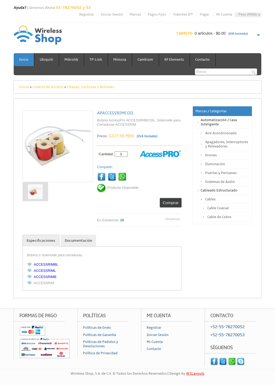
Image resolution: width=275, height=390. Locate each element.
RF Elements (174, 59)
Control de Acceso (47, 87)
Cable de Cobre (219, 217)
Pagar (204, 14)
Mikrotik (71, 59)
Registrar (86, 14)
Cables (210, 199)
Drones (211, 155)
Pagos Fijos (157, 14)
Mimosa (119, 59)
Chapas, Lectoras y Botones (90, 87)
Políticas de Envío (97, 328)
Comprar (171, 202)
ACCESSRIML (45, 271)
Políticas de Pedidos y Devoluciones (100, 344)
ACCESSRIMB (45, 277)
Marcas (135, 14)
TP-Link (95, 59)
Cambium (145, 59)
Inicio (23, 59)
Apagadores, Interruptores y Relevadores (226, 144)
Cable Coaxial (218, 208)
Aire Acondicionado (221, 133)
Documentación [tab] (78, 240)
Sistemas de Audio (220, 182)
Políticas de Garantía (99, 335)
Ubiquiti (46, 59)
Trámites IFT (183, 14)
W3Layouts (195, 373)
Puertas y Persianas (221, 173)
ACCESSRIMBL (46, 264)
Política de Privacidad (100, 353)
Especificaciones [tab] (41, 240)
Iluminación (215, 164)
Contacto (202, 59)
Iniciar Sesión (112, 14)
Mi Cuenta (224, 14)
